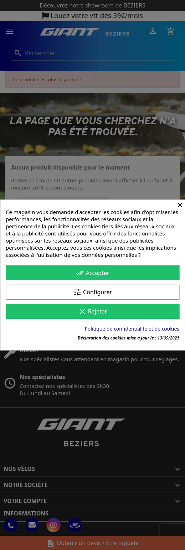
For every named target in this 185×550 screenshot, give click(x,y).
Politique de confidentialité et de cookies (131, 328)
